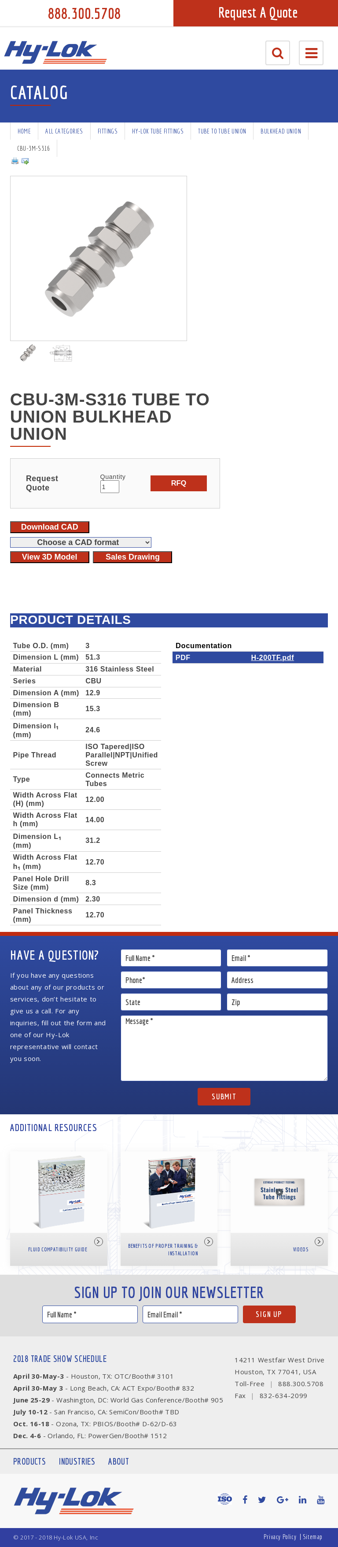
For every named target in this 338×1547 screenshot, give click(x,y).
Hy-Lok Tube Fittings (158, 131)
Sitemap (313, 1536)
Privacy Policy (280, 1536)
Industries (77, 1461)
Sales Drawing (133, 557)
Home (24, 131)
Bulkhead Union (281, 131)
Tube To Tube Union (222, 131)
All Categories (64, 131)
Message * (224, 1048)
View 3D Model (49, 557)
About (118, 1461)
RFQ (179, 483)
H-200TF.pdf (272, 657)
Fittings (108, 131)
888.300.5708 (84, 13)
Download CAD (49, 527)
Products (29, 1461)
